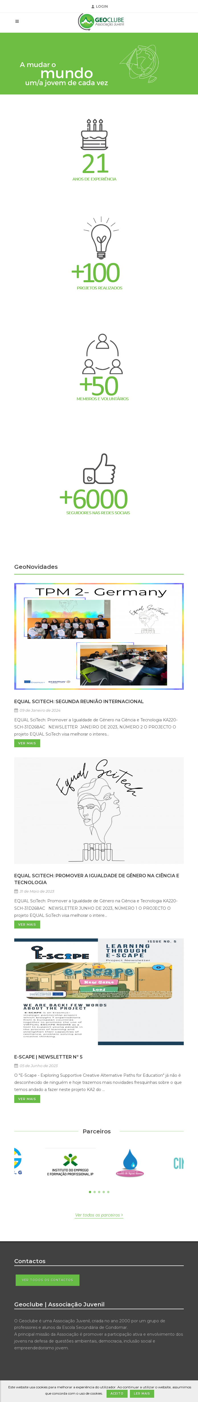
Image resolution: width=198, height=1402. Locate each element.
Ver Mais (27, 743)
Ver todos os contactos (47, 1280)
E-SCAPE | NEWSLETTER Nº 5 (48, 1057)
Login (99, 6)
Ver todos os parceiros (99, 1215)
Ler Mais (142, 1393)
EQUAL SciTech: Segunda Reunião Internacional (79, 701)
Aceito (117, 1393)
